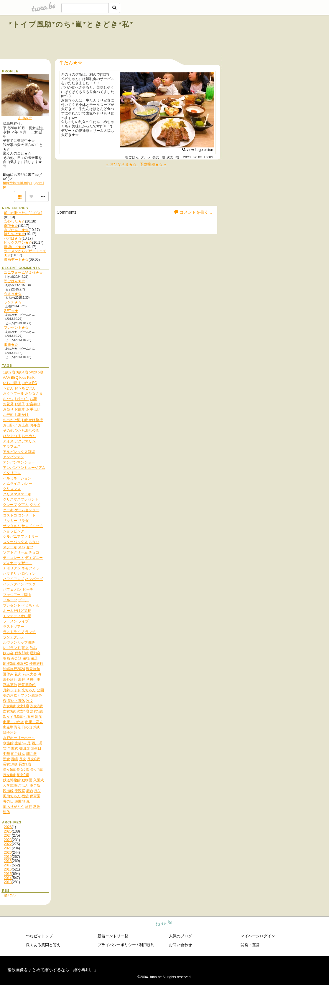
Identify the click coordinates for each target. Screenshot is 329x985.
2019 (8, 857)
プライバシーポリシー (117, 945)
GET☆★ (11, 311)
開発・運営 (250, 945)
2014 (8, 878)
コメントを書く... (193, 212)
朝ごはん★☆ (14, 281)
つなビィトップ (39, 936)
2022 (8, 844)
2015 (8, 874)
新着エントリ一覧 (113, 936)
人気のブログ (180, 936)
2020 (8, 853)
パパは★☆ (13, 238)
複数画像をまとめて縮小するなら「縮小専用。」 (52, 969)
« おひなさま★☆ (122, 164)
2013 (8, 882)
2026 (8, 827)
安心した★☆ (14, 221)
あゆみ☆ (25, 118)
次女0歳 (173, 157)
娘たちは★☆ (14, 234)
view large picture (198, 150)
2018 (8, 861)
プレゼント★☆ (16, 327)
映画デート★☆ (16, 260)
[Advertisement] (253, 37)
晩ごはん (132, 157)
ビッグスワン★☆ (18, 242)
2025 (8, 831)
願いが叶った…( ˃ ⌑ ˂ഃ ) (23, 213)
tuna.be (164, 924)
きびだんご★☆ (16, 230)
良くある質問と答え (43, 945)
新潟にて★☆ (14, 247)
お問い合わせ (180, 945)
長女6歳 (158, 157)
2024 (8, 835)
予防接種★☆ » (153, 164)
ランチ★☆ (13, 302)
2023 (8, 840)
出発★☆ (11, 345)
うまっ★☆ (13, 294)
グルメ (146, 157)
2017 (8, 865)
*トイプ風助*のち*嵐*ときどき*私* (71, 24)
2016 (8, 869)
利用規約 (146, 945)
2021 (8, 848)
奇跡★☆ (11, 226)
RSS (10, 895)
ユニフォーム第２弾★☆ (23, 272)
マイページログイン (258, 936)
